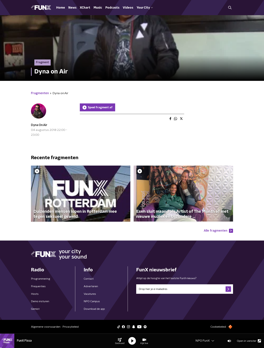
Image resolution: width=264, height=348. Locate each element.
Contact (89, 278)
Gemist (35, 309)
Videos (128, 7)
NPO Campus (92, 301)
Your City (145, 7)
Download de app (94, 309)
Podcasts (112, 7)
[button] (119, 341)
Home (60, 7)
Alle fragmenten (218, 231)
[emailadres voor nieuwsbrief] (184, 289)
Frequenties (38, 286)
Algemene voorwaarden (45, 326)
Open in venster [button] (249, 340)
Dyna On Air (39, 125)
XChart (85, 7)
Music (98, 7)
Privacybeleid (70, 326)
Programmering (40, 278)
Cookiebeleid (218, 326)
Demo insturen (40, 301)
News (72, 7)
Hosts (35, 294)
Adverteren (91, 286)
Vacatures (90, 294)
